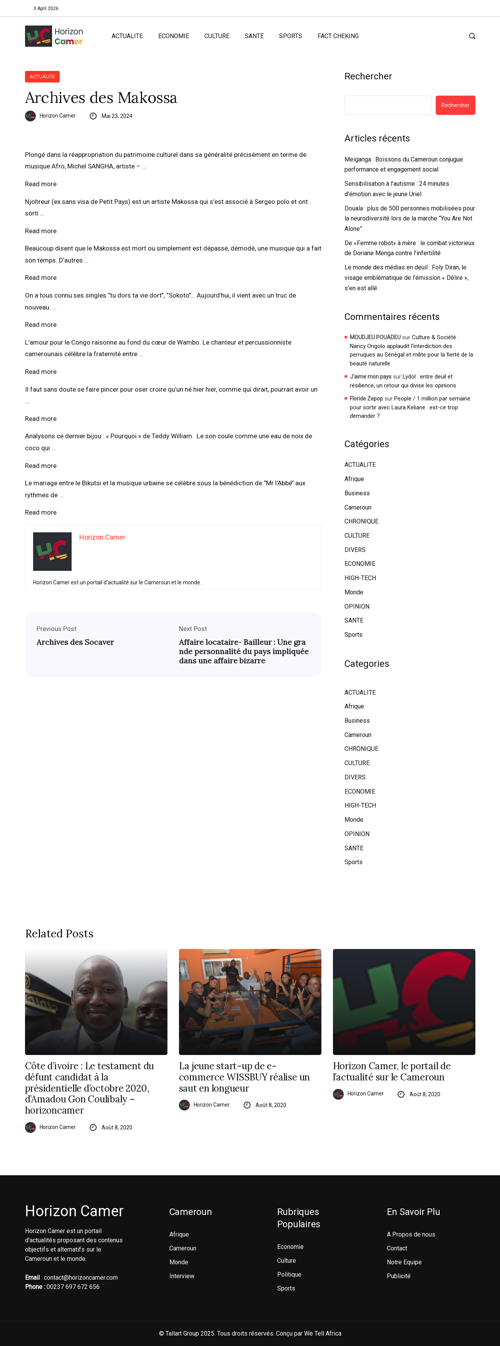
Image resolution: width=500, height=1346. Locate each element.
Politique (289, 1274)
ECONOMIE (173, 36)
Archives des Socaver (75, 642)
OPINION (357, 606)
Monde (353, 592)
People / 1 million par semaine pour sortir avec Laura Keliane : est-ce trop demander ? (410, 407)
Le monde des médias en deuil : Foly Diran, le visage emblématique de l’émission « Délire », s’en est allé (406, 277)
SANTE (254, 36)
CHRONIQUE (361, 521)
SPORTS (290, 36)
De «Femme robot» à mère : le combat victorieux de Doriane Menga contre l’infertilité (409, 248)
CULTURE (216, 36)
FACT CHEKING (338, 36)
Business (357, 493)
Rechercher (368, 76)
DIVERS (355, 550)
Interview (181, 1276)
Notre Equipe (404, 1262)
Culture (286, 1260)
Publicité (399, 1276)
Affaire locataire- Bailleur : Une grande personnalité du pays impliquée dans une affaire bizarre (244, 651)
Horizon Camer (58, 116)
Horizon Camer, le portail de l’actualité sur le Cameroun (392, 1072)
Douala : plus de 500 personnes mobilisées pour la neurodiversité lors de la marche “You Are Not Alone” (409, 218)
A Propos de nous (411, 1234)
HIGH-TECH (360, 578)
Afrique (354, 479)
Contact (397, 1248)
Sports (353, 634)
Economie (290, 1246)
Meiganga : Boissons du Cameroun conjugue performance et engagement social (403, 164)
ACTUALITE (127, 36)
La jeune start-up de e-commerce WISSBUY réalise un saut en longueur (244, 1077)
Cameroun (357, 507)
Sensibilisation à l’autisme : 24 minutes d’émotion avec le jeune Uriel (396, 189)
